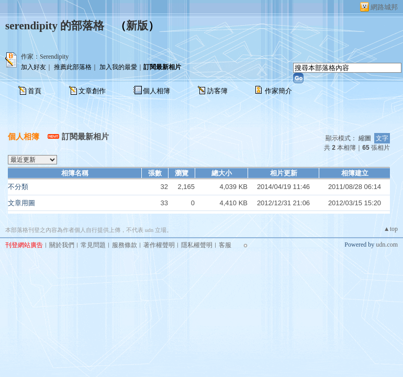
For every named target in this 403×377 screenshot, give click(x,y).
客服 (225, 245)
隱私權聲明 (196, 245)
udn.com (387, 244)
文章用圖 (21, 203)
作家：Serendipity (45, 56)
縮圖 (365, 138)
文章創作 (92, 91)
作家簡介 (278, 91)
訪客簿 (217, 91)
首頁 (34, 91)
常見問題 (93, 245)
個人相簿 (156, 91)
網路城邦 (384, 7)
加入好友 (33, 67)
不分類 (18, 187)
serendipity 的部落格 (54, 25)
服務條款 (124, 245)
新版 (137, 25)
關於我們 (61, 245)
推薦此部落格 (73, 67)
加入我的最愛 (118, 67)
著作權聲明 (159, 245)
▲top (391, 228)
